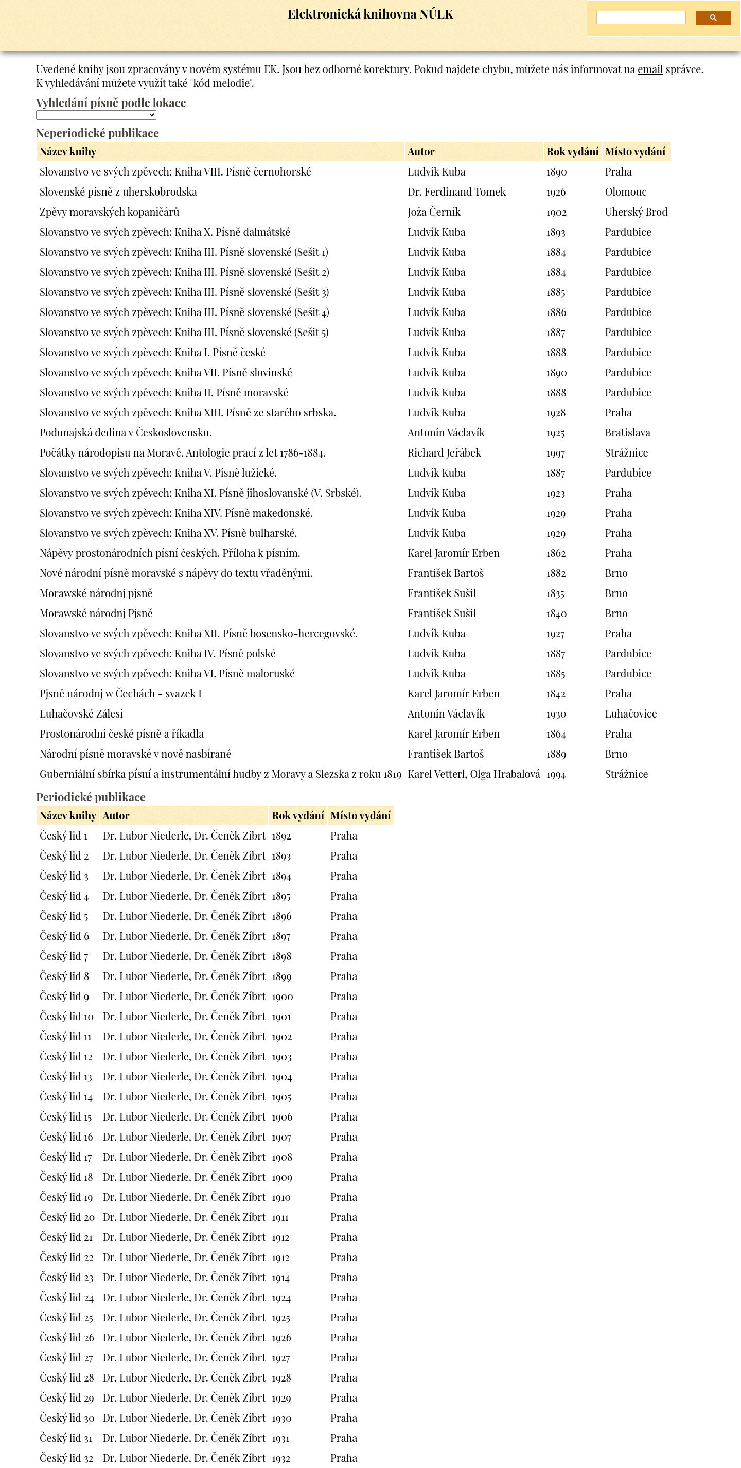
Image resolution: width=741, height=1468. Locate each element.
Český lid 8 (64, 976)
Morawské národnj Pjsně (96, 613)
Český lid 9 (64, 996)
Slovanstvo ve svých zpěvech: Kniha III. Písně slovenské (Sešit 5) (184, 332)
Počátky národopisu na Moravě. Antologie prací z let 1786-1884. (183, 452)
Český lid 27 (66, 1357)
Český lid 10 (67, 1016)
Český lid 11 (66, 1036)
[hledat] (638, 18)
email (650, 69)
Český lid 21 (66, 1237)
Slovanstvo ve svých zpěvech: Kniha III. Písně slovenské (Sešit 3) (184, 292)
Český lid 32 (67, 1457)
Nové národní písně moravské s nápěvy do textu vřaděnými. (176, 573)
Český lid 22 (67, 1257)
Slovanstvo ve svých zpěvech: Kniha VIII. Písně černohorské (175, 171)
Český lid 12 (66, 1056)
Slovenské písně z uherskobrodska (118, 191)
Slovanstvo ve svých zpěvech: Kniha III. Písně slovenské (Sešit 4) (184, 312)
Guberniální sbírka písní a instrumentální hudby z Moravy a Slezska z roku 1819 (220, 773)
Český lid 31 (66, 1437)
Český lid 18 (66, 1176)
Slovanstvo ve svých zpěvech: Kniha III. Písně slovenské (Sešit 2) (184, 271)
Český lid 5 (64, 915)
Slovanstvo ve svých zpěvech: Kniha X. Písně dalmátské (165, 231)
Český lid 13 (66, 1076)
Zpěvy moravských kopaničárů (110, 211)
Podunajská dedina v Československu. (126, 432)
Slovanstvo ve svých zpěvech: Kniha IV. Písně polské (158, 653)
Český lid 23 (67, 1277)
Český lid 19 (66, 1196)
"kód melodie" (220, 83)
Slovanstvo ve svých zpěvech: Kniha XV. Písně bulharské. (168, 532)
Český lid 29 (67, 1397)
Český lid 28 (67, 1377)
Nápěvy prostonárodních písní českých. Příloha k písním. (170, 553)
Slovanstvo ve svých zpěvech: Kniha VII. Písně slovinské (166, 372)
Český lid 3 (64, 875)
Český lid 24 (67, 1297)
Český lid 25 (66, 1317)
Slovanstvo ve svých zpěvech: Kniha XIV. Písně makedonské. (176, 512)
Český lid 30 (67, 1417)
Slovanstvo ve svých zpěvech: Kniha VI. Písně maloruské (167, 673)
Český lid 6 (64, 935)
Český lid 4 (64, 895)
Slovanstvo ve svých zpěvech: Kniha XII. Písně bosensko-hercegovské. (199, 633)
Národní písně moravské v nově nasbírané (136, 753)
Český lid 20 (67, 1217)
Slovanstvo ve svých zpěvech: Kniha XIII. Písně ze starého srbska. (188, 412)
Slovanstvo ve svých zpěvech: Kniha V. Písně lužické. (158, 472)
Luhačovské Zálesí (81, 713)
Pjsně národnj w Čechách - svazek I (121, 693)
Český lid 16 (66, 1136)
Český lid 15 (66, 1116)
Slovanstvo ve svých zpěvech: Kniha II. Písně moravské (164, 392)
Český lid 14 (66, 1096)
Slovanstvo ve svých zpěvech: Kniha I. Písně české (153, 352)
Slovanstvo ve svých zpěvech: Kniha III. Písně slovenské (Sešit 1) (184, 251)
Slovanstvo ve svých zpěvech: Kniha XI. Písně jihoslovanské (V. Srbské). (200, 492)
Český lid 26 (67, 1337)
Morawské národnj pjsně (96, 593)
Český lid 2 (64, 855)
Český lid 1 (63, 835)
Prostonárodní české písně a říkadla (122, 733)
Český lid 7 (64, 956)
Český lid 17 (66, 1156)
